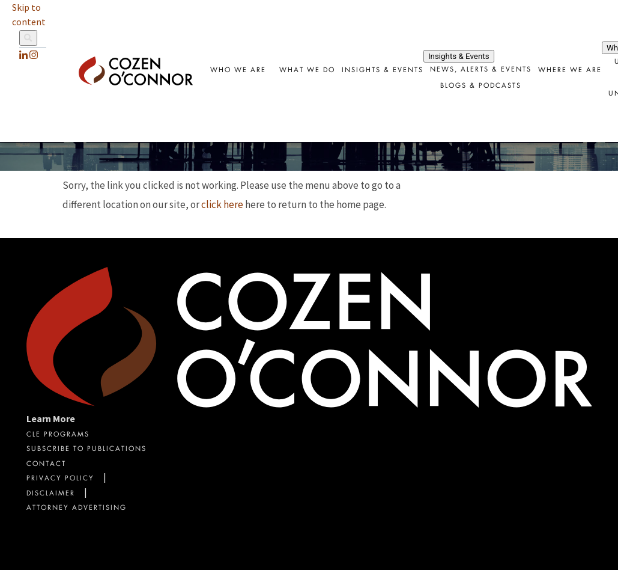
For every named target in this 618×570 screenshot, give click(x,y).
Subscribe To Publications (86, 449)
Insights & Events (382, 70)
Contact (46, 464)
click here (222, 204)
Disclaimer (50, 494)
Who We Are (238, 70)
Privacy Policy (60, 479)
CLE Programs (57, 435)
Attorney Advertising (76, 508)
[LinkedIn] (23, 55)
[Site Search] (32, 39)
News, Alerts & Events (481, 70)
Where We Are (570, 70)
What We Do (307, 70)
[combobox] (382, 71)
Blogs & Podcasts (480, 86)
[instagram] (33, 55)
